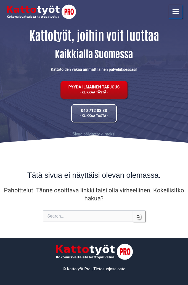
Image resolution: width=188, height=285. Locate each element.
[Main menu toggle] (175, 12)
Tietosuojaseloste (109, 268)
